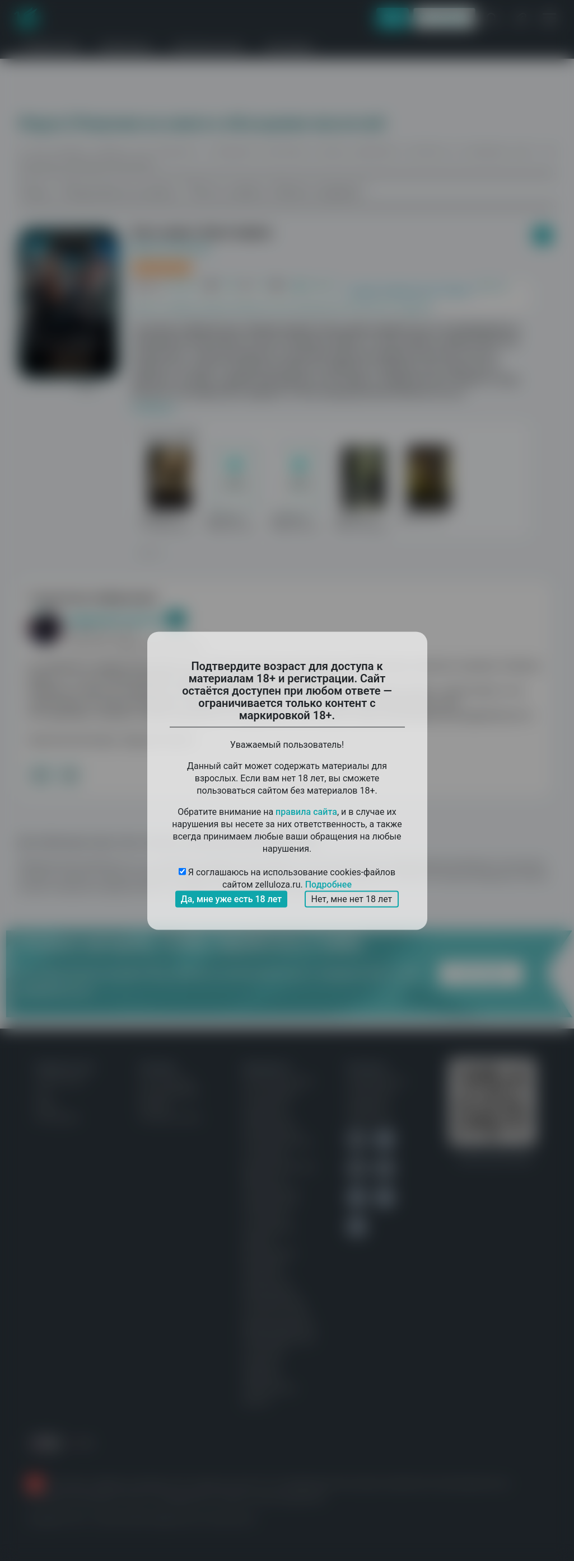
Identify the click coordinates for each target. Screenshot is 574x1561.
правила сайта (306, 811)
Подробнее (328, 884)
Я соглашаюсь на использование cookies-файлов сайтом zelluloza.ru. (287, 878)
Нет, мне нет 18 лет (352, 898)
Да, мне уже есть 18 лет (231, 898)
